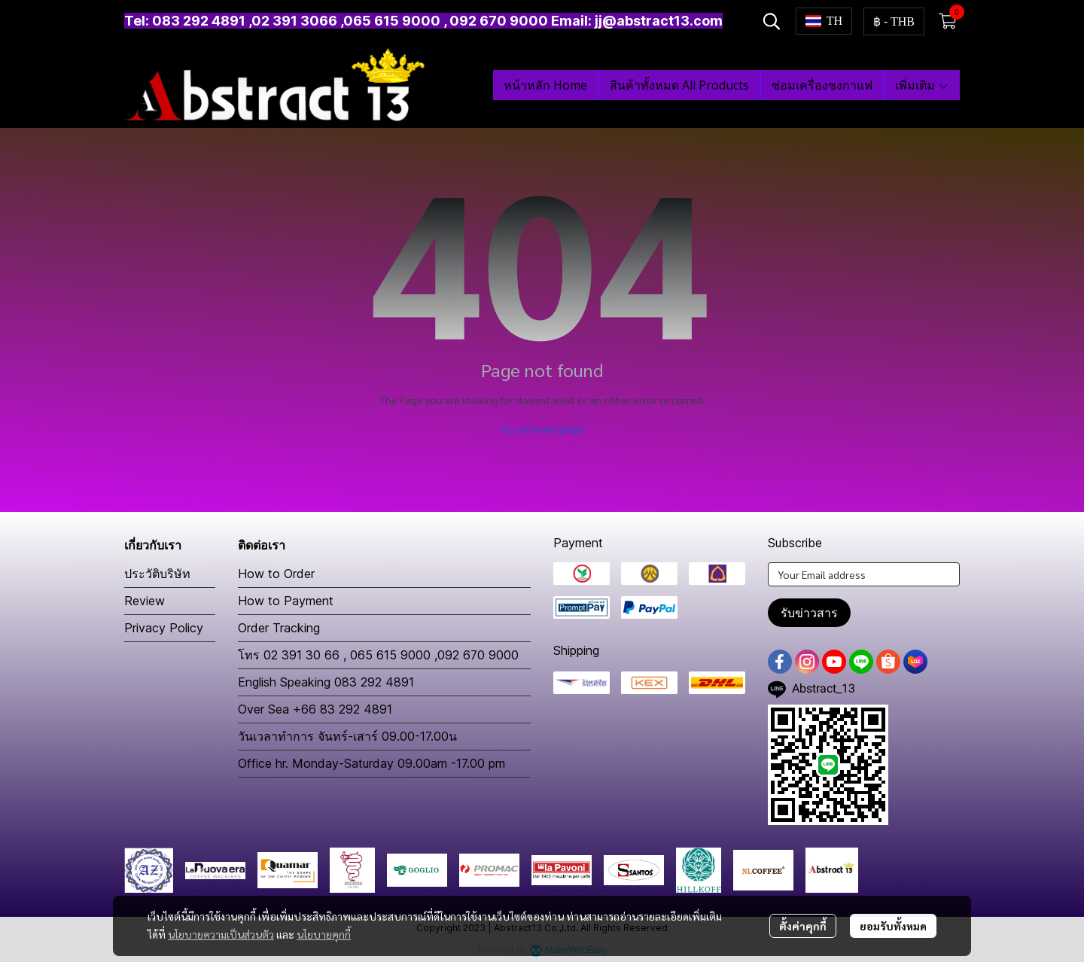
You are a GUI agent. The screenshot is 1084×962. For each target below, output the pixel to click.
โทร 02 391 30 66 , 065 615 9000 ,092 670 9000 (378, 654)
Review (144, 600)
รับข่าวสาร (809, 612)
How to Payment (285, 600)
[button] (771, 21)
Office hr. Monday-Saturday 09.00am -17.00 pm (371, 763)
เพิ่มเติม (922, 85)
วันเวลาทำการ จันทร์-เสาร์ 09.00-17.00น (347, 736)
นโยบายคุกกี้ (324, 934)
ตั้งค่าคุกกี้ (803, 926)
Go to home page (542, 428)
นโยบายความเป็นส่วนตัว (221, 934)
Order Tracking (279, 627)
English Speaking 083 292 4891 (326, 682)
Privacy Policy (163, 627)
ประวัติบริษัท (157, 573)
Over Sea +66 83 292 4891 (315, 709)
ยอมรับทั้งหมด (893, 926)
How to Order (276, 573)
